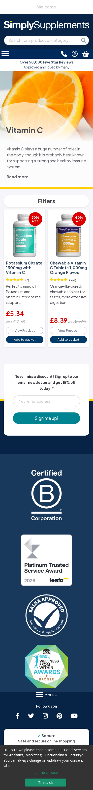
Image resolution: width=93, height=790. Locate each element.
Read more (18, 176)
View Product (25, 330)
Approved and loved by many (46, 64)
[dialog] (46, 767)
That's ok (45, 782)
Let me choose (45, 772)
